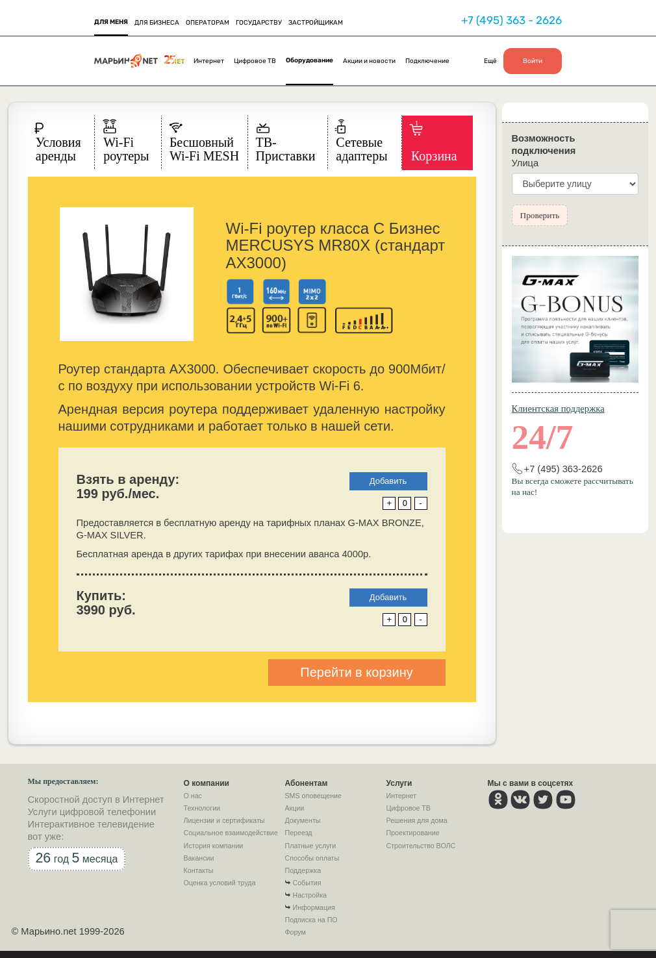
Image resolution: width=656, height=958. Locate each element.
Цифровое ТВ (255, 61)
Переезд (298, 833)
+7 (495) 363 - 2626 (511, 20)
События (307, 883)
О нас (193, 796)
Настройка (310, 895)
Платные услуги (310, 846)
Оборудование (309, 60)
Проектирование (413, 833)
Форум (295, 932)
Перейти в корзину (356, 672)
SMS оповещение (313, 796)
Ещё (490, 61)
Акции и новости (369, 61)
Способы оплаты (312, 858)
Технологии (202, 808)
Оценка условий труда (220, 883)
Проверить (540, 215)
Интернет (209, 61)
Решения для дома (417, 820)
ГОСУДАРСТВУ (259, 23)
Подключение (427, 61)
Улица (525, 163)
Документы (303, 820)
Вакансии (199, 858)
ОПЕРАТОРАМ (207, 23)
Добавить (388, 481)
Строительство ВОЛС (421, 846)
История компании (214, 846)
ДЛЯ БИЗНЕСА (156, 23)
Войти (532, 61)
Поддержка (303, 870)
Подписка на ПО (311, 920)
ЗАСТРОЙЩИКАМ (315, 23)
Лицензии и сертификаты (224, 820)
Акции (295, 808)
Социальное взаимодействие (231, 833)
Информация (314, 907)
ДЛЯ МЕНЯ (111, 22)
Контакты (199, 870)
